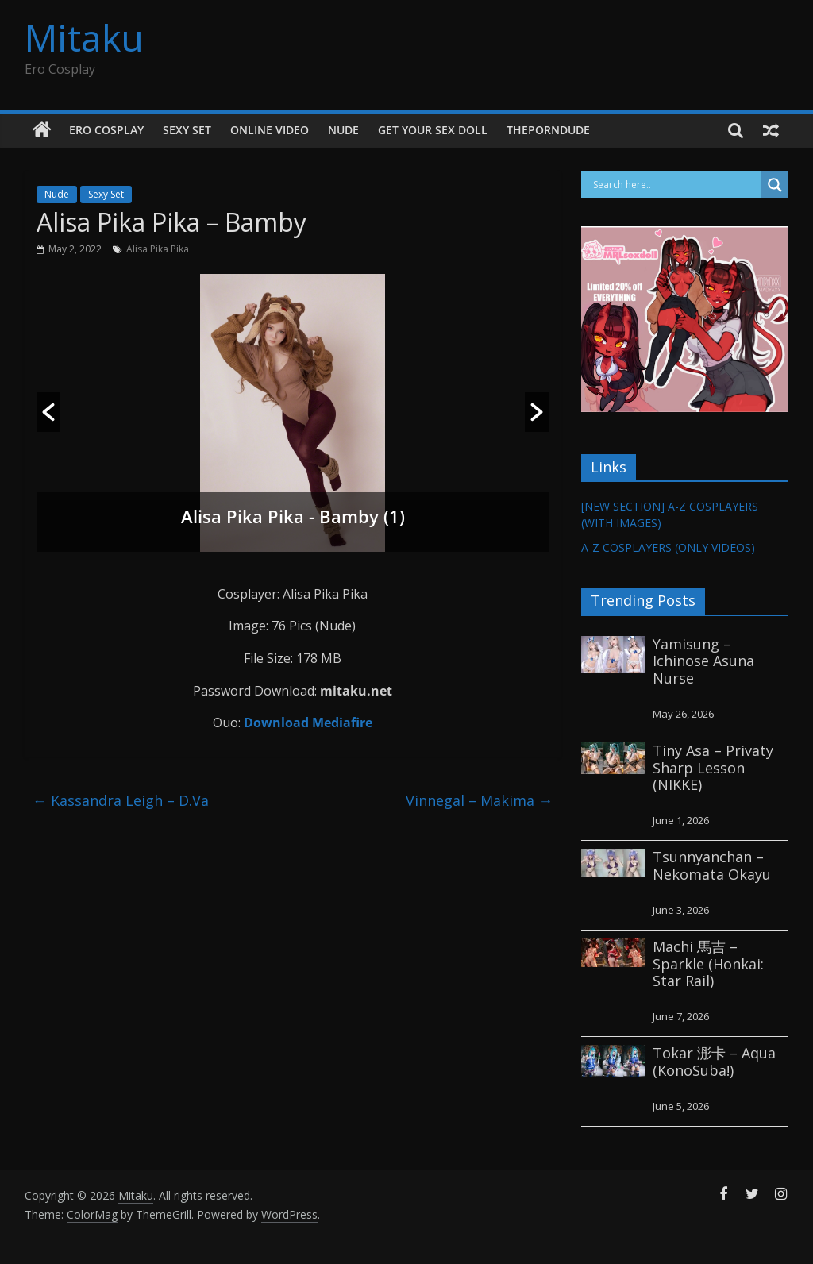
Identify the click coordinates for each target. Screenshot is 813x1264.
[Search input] (675, 184)
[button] (48, 412)
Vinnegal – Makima (479, 800)
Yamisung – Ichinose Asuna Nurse (703, 661)
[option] (293, 413)
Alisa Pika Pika (157, 249)
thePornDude (548, 129)
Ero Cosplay (106, 129)
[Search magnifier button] (774, 184)
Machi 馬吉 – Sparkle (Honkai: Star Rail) (708, 963)
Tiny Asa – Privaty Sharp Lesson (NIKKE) (713, 767)
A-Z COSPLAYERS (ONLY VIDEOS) (668, 547)
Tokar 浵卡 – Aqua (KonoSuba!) (714, 1061)
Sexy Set (187, 129)
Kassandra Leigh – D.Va (121, 800)
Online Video (269, 129)
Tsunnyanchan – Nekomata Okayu (712, 865)
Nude (343, 129)
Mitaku (84, 37)
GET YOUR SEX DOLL (432, 129)
